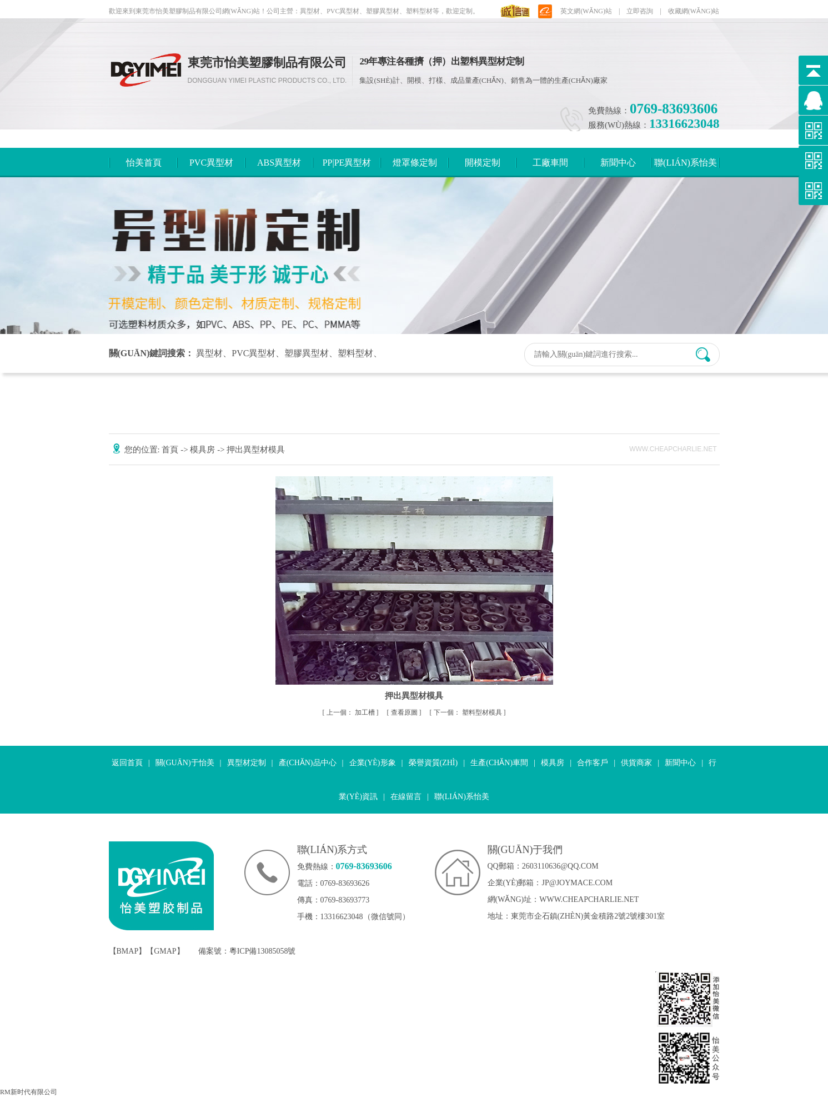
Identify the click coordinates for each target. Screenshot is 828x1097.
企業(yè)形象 (372, 763)
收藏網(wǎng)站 (694, 11)
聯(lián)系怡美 (685, 162)
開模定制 (482, 162)
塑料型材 (355, 353)
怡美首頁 (144, 162)
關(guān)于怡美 (184, 763)
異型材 (209, 353)
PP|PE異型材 (347, 162)
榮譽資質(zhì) (433, 763)
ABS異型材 (279, 162)
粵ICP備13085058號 (262, 951)
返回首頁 (127, 763)
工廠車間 (550, 162)
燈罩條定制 (415, 162)
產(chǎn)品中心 (308, 763)
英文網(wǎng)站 (586, 11)
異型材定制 (246, 763)
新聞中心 (618, 162)
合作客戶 (592, 763)
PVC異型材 (211, 162)
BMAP (128, 951)
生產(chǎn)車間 (499, 763)
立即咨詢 (639, 11)
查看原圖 (405, 712)
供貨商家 (636, 763)
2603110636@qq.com (560, 866)
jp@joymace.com (577, 883)
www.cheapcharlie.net (589, 899)
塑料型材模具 (469, 712)
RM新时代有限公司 (28, 1092)
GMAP (165, 951)
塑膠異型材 (306, 353)
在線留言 (405, 796)
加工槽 (352, 712)
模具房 (203, 449)
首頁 (171, 449)
